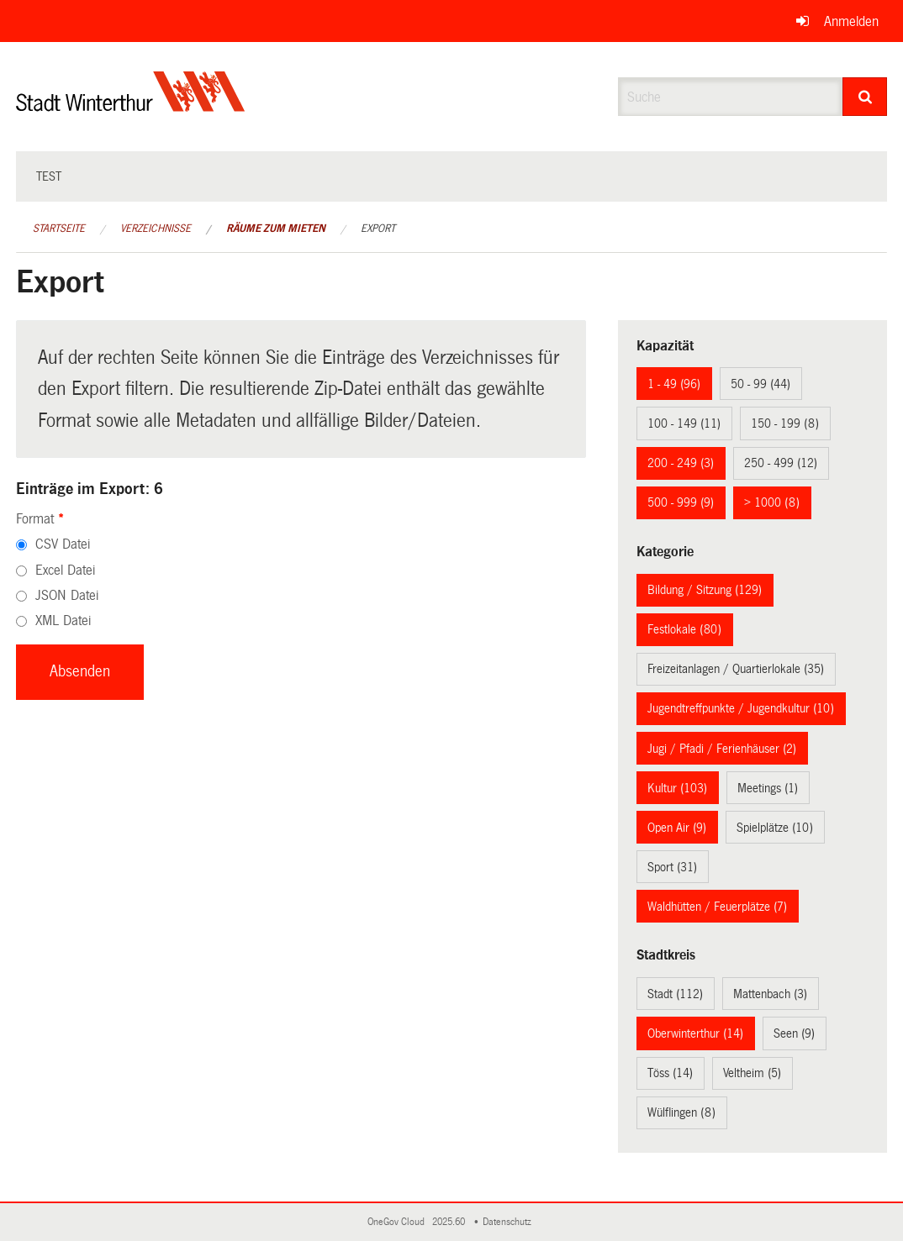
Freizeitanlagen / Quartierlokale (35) (735, 669)
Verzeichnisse (155, 228)
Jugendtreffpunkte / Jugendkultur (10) (740, 708)
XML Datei (63, 620)
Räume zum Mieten (275, 228)
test (48, 176)
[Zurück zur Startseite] (131, 105)
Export (378, 228)
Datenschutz (509, 1222)
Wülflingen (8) (681, 1112)
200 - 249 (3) (680, 463)
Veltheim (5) (752, 1073)
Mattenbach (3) (770, 994)
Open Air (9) (676, 827)
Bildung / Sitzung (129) (704, 590)
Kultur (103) (677, 788)
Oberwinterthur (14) (695, 1033)
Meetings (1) (767, 788)
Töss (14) (670, 1073)
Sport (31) (672, 867)
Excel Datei (65, 570)
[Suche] (864, 96)
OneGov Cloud (398, 1222)
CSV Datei (62, 544)
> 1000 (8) (772, 502)
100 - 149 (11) (684, 423)
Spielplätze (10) (775, 827)
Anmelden (851, 21)
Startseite (59, 228)
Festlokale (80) (684, 629)
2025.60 (450, 1222)
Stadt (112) (675, 994)
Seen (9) (794, 1033)
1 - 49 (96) (673, 384)
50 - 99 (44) (760, 384)
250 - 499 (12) (780, 463)
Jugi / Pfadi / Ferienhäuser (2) (721, 748)
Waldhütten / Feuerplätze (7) (717, 906)
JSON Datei (66, 595)
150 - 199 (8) (785, 423)
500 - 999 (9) (680, 502)
